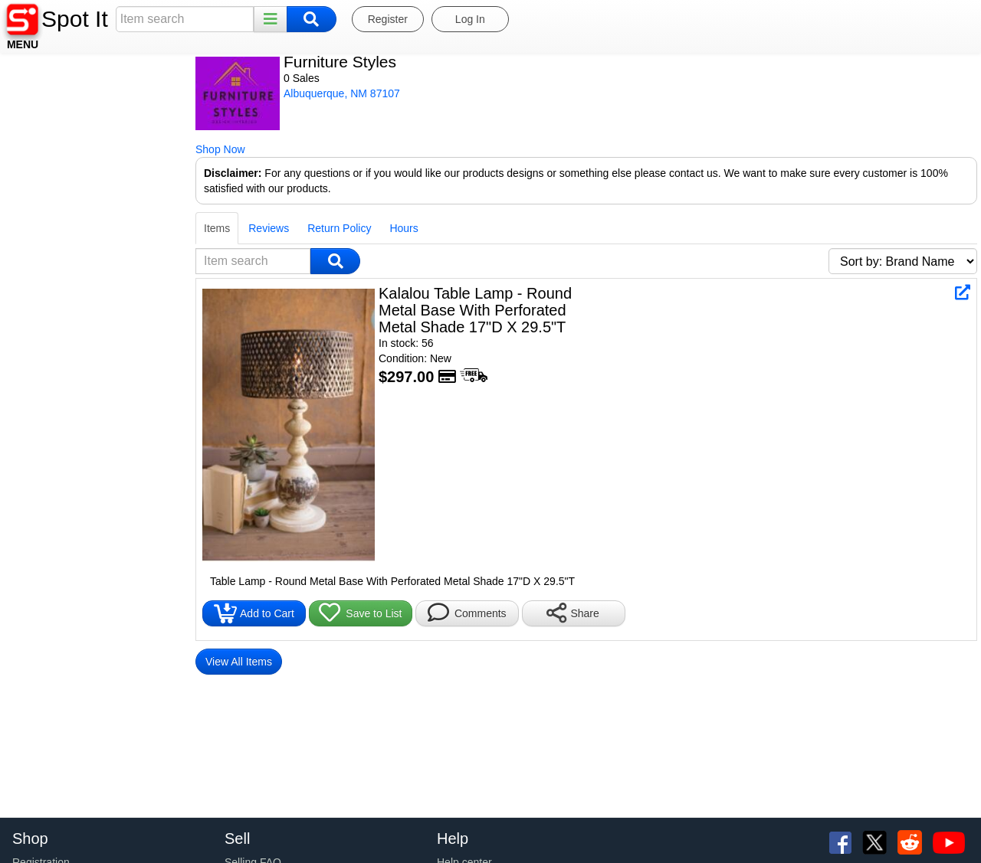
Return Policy (147, 213)
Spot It (74, 18)
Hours (212, 213)
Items (25, 213)
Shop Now (29, 149)
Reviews (77, 213)
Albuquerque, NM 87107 (150, 93)
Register (388, 19)
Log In (470, 19)
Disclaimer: (41, 173)
